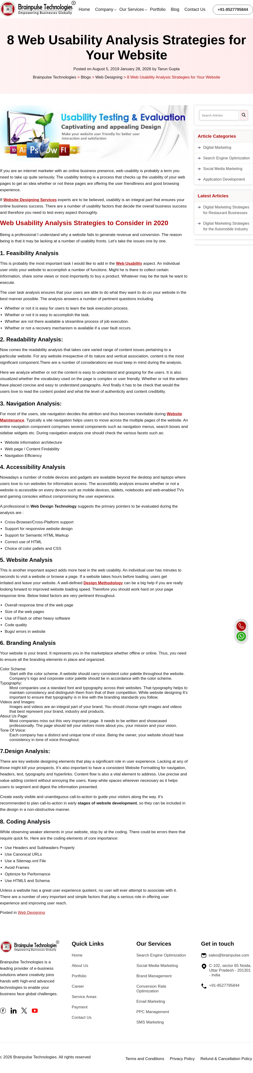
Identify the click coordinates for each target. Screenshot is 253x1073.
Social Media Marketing (222, 169)
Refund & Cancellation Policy (226, 1058)
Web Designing (31, 912)
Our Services (131, 9)
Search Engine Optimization (226, 158)
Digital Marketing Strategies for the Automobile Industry (226, 226)
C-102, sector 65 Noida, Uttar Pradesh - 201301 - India (226, 970)
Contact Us (194, 9)
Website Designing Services (30, 200)
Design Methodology (103, 583)
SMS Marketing (150, 1022)
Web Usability (129, 263)
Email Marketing (150, 1001)
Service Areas (84, 996)
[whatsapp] (241, 636)
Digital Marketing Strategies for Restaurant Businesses (226, 210)
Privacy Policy (182, 1058)
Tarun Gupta (169, 69)
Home (84, 9)
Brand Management (153, 976)
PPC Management (152, 1012)
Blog (175, 9)
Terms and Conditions (145, 1058)
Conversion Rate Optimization (151, 988)
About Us (80, 965)
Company (104, 9)
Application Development (224, 179)
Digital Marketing (217, 147)
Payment (80, 1007)
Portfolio (158, 9)
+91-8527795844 (233, 9)
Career (78, 986)
